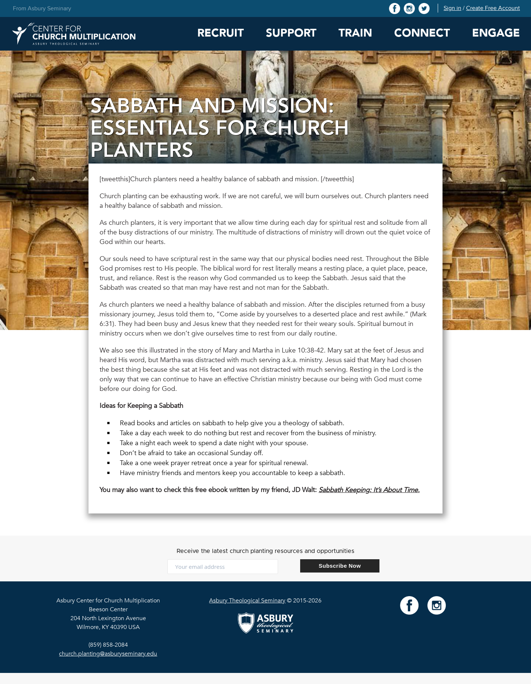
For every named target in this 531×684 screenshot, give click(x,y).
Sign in (452, 8)
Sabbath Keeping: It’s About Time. (369, 490)
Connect (422, 33)
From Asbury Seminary (42, 8)
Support (291, 33)
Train (355, 33)
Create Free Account (493, 8)
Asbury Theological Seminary (247, 601)
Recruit (220, 33)
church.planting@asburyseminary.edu (108, 654)
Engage (496, 33)
